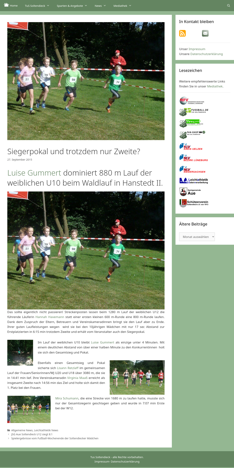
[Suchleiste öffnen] (228, 5)
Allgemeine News (22, 430)
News (102, 5)
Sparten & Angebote (74, 5)
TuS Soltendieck (39, 5)
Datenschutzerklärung (206, 54)
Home (11, 5)
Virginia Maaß (77, 378)
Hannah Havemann (49, 317)
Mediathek (124, 5)
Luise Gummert (34, 172)
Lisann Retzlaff (67, 368)
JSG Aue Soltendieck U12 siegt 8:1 (32, 434)
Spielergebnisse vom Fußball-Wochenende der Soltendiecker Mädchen (55, 438)
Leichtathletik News (46, 430)
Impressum (197, 49)
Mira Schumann (66, 398)
